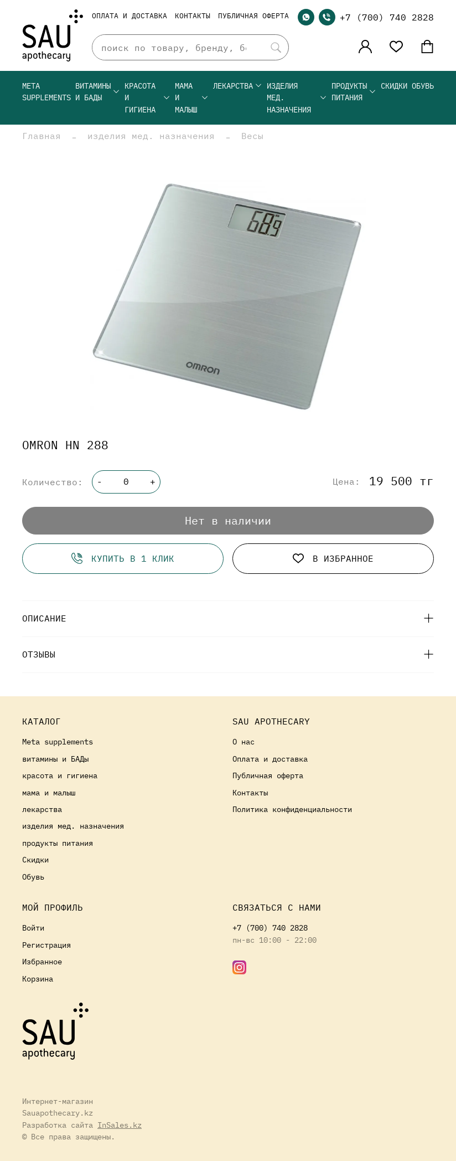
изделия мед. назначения (297, 97)
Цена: (346, 481)
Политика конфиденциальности (292, 809)
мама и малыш (192, 97)
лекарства (237, 85)
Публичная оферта (253, 15)
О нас (243, 741)
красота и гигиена (147, 97)
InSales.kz (119, 1124)
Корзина (37, 978)
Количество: (52, 481)
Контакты (192, 15)
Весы (252, 135)
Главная (41, 135)
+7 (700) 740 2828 (387, 17)
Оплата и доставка (129, 15)
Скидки (394, 85)
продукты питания (353, 91)
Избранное (42, 961)
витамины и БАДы (97, 91)
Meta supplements (46, 91)
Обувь (423, 85)
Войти (33, 927)
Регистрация (46, 944)
